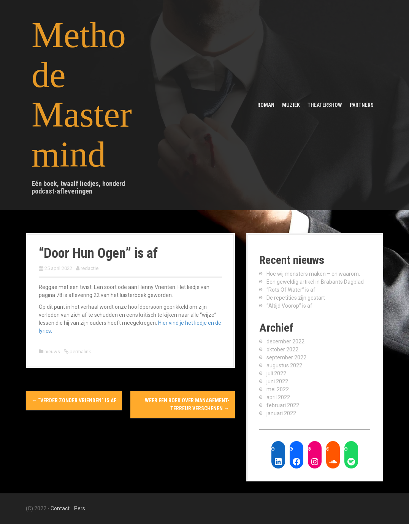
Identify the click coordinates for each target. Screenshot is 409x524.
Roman (265, 105)
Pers (79, 508)
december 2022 (285, 341)
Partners (362, 105)
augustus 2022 (284, 365)
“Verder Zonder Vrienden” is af (74, 400)
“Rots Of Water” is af (290, 290)
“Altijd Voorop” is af (289, 306)
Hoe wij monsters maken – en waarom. (313, 274)
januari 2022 (281, 413)
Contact (60, 508)
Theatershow (325, 105)
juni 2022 (277, 381)
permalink (79, 351)
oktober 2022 (282, 349)
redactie (89, 268)
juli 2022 (276, 373)
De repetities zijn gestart (295, 298)
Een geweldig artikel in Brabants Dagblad (315, 282)
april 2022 (278, 397)
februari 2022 (282, 405)
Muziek (291, 105)
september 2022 (286, 357)
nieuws (52, 351)
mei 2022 (277, 389)
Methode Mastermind (82, 95)
